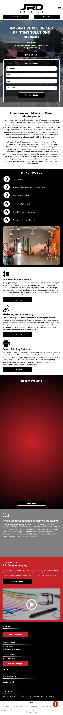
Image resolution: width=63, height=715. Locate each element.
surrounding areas (13, 649)
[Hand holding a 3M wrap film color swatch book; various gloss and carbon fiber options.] (18, 482)
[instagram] (7, 670)
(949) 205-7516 (9, 659)
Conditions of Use (33, 706)
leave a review (38, 534)
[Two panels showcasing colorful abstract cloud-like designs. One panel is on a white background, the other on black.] (18, 401)
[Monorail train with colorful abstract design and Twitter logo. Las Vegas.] (18, 455)
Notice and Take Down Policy (47, 706)
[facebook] (4, 670)
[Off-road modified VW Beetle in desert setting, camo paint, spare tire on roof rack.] (45, 455)
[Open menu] (59, 8)
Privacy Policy (6, 706)
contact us (24, 161)
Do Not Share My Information (20, 706)
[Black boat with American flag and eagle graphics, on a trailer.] (45, 428)
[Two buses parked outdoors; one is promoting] (18, 428)
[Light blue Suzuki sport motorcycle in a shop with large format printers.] (45, 482)
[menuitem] (6, 696)
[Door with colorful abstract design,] (45, 401)
